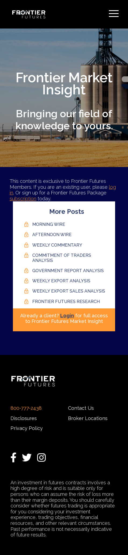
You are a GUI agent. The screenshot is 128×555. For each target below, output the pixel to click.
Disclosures (23, 418)
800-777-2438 (26, 408)
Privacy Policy (26, 428)
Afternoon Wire (52, 234)
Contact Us (81, 408)
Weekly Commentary (57, 245)
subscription (23, 198)
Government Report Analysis (68, 270)
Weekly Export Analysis (61, 280)
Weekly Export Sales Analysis (68, 291)
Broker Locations (88, 418)
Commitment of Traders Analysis (61, 258)
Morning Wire (48, 224)
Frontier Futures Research (66, 301)
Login (67, 315)
